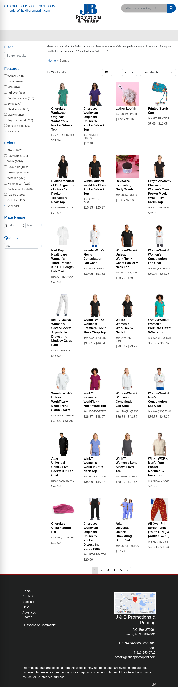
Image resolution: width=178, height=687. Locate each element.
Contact (28, 596)
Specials (28, 601)
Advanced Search (29, 615)
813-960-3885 (16, 6)
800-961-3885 (43, 6)
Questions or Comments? (40, 625)
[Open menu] (170, 35)
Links (26, 607)
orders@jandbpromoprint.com (29, 10)
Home (27, 591)
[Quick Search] (144, 8)
